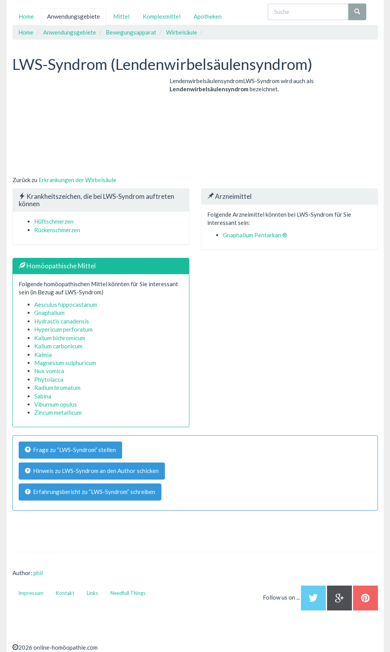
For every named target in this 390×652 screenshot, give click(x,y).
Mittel (121, 16)
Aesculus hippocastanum (65, 304)
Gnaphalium (49, 312)
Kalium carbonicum (58, 346)
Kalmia (43, 354)
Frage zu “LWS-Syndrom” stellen (70, 449)
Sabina (42, 396)
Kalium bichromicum (59, 337)
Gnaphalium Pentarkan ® (255, 234)
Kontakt (65, 593)
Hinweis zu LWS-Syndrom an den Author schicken (92, 470)
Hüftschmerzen (53, 221)
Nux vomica (49, 370)
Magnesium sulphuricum (65, 362)
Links (92, 593)
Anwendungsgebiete (73, 16)
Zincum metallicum (58, 412)
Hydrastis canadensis (61, 321)
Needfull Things (127, 593)
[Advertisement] (70, 125)
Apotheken (208, 16)
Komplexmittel (161, 16)
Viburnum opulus (55, 404)
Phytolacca (48, 379)
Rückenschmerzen (57, 229)
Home (26, 16)
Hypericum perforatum (63, 329)
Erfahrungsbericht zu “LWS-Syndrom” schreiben (90, 491)
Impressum (31, 593)
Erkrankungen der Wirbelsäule (77, 179)
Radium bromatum (57, 387)
